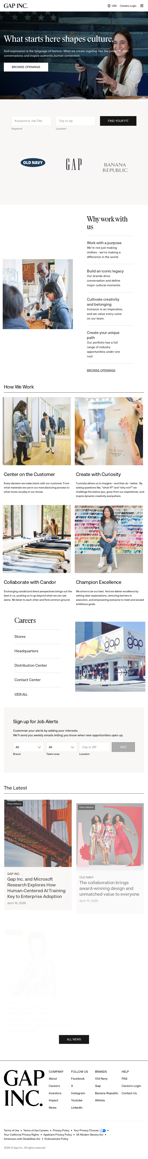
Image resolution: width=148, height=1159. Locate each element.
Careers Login (128, 5)
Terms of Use (11, 1130)
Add (123, 747)
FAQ (124, 1078)
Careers (54, 1086)
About (53, 1078)
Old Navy (86, 878)
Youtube (76, 1100)
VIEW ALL (20, 694)
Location (61, 128)
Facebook (78, 1078)
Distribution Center (30, 665)
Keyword (17, 128)
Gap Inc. (13, 874)
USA (112, 6)
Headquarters (26, 651)
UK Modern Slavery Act (89, 1134)
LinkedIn (76, 1107)
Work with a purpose (106, 250)
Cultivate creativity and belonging (106, 309)
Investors (55, 1093)
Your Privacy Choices (86, 1130)
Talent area (53, 753)
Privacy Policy (61, 1130)
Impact (53, 1100)
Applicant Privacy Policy (57, 1134)
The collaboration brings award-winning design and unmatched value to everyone (109, 889)
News (52, 1107)
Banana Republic (106, 1093)
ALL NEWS (74, 1040)
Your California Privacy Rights (21, 1134)
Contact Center (27, 680)
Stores (19, 636)
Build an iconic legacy (106, 278)
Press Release (14, 804)
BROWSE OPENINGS (101, 370)
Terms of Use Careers (36, 1130)
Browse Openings (26, 67)
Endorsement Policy (56, 1138)
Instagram (78, 1093)
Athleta (100, 1100)
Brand (16, 753)
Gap (98, 1086)
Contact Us (129, 1093)
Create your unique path (106, 344)
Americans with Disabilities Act (22, 1138)
